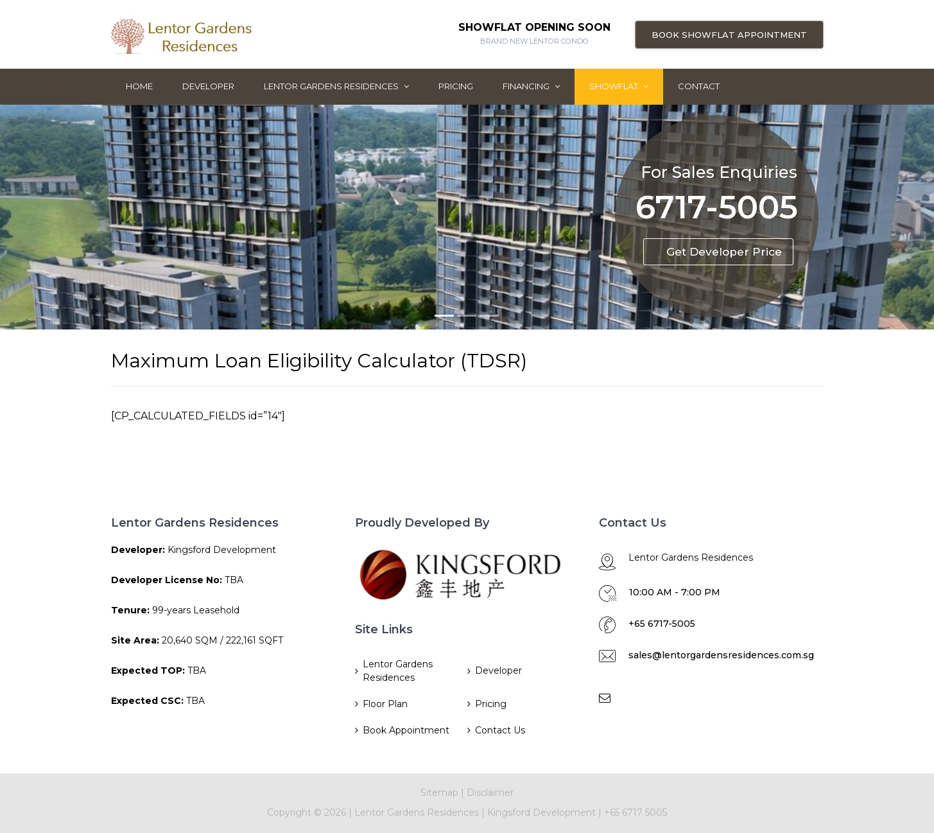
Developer (208, 86)
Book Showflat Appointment (729, 35)
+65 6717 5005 (635, 812)
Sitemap (439, 792)
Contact (699, 86)
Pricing (455, 86)
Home (139, 86)
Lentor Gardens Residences (336, 86)
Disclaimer (490, 792)
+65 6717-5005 (661, 623)
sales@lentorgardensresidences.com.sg (721, 655)
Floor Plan (385, 704)
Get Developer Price (724, 251)
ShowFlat (618, 86)
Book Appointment (406, 730)
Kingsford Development (542, 812)
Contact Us (500, 730)
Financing (531, 86)
